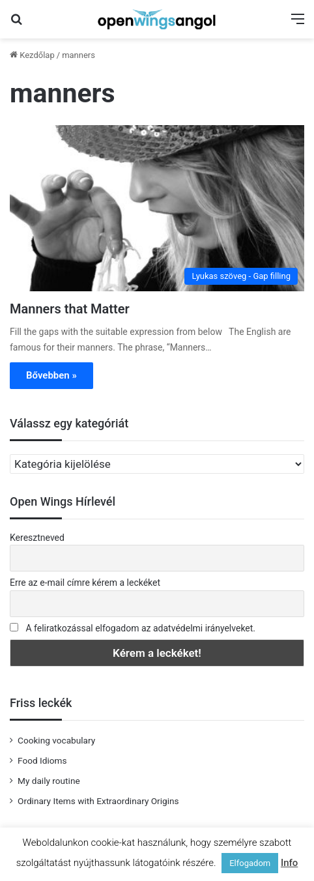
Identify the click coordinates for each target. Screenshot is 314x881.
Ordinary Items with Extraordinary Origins (98, 801)
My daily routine (49, 780)
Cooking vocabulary (56, 740)
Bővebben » (51, 375)
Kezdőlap (32, 55)
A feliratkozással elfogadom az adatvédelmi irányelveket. (140, 628)
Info (289, 863)
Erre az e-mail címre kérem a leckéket (85, 582)
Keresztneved (37, 537)
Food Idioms (42, 760)
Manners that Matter (70, 309)
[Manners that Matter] (157, 208)
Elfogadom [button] (249, 863)
